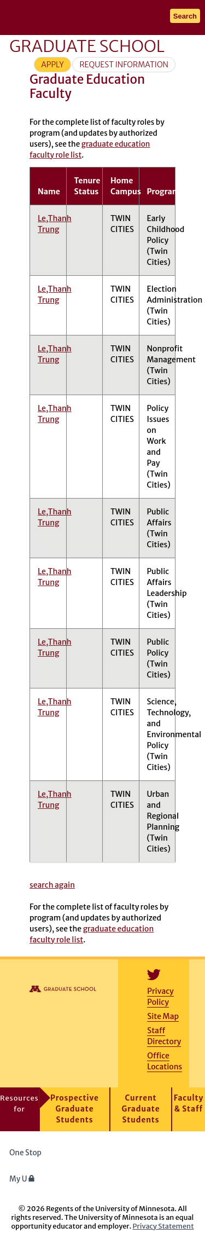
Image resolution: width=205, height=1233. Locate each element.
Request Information (123, 65)
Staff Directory (164, 1036)
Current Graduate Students (141, 1109)
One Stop (25, 1152)
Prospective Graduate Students (74, 1109)
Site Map (163, 1016)
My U (22, 1179)
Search (185, 16)
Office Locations (164, 1061)
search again (52, 885)
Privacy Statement (163, 1226)
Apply (52, 65)
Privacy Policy (160, 996)
